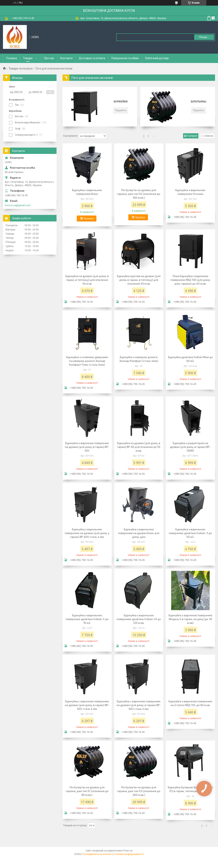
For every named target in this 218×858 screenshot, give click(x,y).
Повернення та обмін (125, 58)
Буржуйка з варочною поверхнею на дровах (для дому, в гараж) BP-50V (87, 446)
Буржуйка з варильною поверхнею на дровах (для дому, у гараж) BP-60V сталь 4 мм (87, 533)
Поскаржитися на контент (97, 854)
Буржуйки (121, 101)
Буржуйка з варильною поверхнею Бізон (87, 191)
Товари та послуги (21, 68)
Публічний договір (157, 58)
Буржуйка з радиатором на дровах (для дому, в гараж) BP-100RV (190, 446)
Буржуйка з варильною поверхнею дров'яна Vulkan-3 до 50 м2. (190, 533)
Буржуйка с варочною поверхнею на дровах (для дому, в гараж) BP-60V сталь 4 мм (87, 705)
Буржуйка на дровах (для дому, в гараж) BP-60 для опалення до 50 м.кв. (138, 446)
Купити (88, 218)
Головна (11, 58)
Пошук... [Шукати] (204, 37)
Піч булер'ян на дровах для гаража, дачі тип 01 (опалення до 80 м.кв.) (87, 791)
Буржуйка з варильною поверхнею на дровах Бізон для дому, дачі (138, 533)
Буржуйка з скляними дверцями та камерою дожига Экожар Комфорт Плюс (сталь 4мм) (87, 360)
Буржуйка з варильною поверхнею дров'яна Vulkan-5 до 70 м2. (87, 619)
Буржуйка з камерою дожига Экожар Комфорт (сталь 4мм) (138, 358)
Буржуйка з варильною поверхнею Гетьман (190, 191)
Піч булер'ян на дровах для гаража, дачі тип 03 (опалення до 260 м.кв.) (138, 791)
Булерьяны (198, 101)
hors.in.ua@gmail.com (18, 205)
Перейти (120, 110)
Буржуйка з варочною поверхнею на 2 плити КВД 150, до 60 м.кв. (190, 703)
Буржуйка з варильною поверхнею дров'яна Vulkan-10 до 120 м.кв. (139, 619)
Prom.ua (128, 850)
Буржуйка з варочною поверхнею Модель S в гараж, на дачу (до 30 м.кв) (190, 619)
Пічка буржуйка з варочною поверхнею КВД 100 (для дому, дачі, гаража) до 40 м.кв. (190, 279)
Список (209, 135)
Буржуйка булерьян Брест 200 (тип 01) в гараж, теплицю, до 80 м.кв (190, 789)
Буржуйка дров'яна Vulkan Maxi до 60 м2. (190, 358)
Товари (28, 58)
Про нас (49, 58)
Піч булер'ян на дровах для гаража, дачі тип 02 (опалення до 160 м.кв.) (138, 193)
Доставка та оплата (92, 58)
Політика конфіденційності (128, 854)
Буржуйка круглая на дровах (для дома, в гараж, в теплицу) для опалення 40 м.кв (138, 279)
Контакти (66, 58)
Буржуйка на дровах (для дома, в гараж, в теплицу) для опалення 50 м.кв (87, 279)
